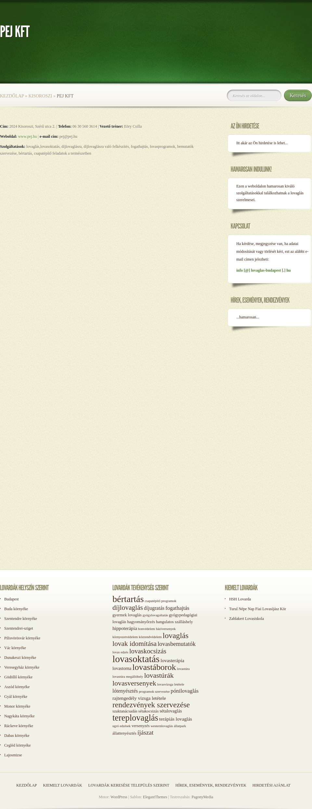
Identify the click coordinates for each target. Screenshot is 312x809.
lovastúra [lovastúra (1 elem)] (183, 669)
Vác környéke (15, 648)
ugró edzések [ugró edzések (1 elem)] (121, 726)
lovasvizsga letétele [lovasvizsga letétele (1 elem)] (170, 684)
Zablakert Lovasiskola (246, 618)
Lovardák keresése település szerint (128, 785)
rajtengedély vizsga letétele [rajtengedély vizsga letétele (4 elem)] (139, 698)
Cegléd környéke (17, 745)
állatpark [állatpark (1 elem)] (180, 726)
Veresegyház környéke (21, 667)
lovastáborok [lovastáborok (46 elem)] (154, 667)
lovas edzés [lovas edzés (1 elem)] (120, 652)
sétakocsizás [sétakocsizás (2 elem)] (148, 711)
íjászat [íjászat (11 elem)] (145, 732)
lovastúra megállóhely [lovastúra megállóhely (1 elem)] (127, 676)
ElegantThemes (155, 797)
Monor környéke (17, 706)
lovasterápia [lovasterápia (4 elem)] (172, 660)
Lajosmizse (13, 755)
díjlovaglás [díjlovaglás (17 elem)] (127, 607)
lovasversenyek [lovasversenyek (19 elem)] (134, 683)
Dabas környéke (17, 735)
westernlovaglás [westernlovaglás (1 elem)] (161, 726)
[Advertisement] (254, 437)
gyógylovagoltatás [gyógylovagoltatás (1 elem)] (155, 615)
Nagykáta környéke (19, 716)
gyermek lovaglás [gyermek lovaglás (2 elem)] (127, 615)
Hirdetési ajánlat (272, 785)
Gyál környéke (15, 696)
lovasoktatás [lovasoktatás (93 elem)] (136, 659)
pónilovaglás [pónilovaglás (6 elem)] (185, 691)
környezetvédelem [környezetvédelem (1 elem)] (125, 637)
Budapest (11, 599)
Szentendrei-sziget (18, 628)
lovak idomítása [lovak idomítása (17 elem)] (134, 644)
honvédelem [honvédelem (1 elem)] (146, 629)
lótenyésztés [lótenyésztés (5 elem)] (125, 691)
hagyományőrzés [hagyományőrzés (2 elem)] (141, 622)
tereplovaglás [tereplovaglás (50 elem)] (135, 718)
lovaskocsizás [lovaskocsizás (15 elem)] (147, 651)
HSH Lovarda (240, 599)
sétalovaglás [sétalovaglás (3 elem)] (171, 711)
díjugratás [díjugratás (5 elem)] (154, 608)
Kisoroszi (40, 96)
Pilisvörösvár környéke (22, 638)
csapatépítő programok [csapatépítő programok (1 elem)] (160, 601)
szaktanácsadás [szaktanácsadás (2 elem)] (124, 711)
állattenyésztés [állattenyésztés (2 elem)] (124, 733)
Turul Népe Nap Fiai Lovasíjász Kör (257, 609)
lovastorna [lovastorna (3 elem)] (121, 668)
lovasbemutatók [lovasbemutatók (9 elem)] (177, 644)
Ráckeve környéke (18, 726)
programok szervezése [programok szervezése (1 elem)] (154, 691)
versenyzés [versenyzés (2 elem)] (141, 726)
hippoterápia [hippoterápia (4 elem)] (124, 628)
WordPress (118, 797)
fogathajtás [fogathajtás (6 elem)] (177, 608)
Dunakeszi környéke (20, 657)
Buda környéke (16, 609)
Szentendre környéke (20, 618)
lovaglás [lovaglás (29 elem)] (175, 635)
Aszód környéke (17, 687)
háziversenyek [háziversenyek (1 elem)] (166, 629)
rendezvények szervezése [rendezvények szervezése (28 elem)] (151, 704)
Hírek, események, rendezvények (211, 785)
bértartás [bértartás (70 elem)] (128, 599)
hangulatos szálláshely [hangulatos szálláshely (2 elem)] (174, 622)
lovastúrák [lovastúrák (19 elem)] (159, 675)
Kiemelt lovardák (62, 785)
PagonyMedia (202, 797)
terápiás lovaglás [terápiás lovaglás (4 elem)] (175, 719)
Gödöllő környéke (18, 677)
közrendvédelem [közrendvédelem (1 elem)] (150, 637)
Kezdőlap (12, 96)
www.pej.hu (27, 136)
